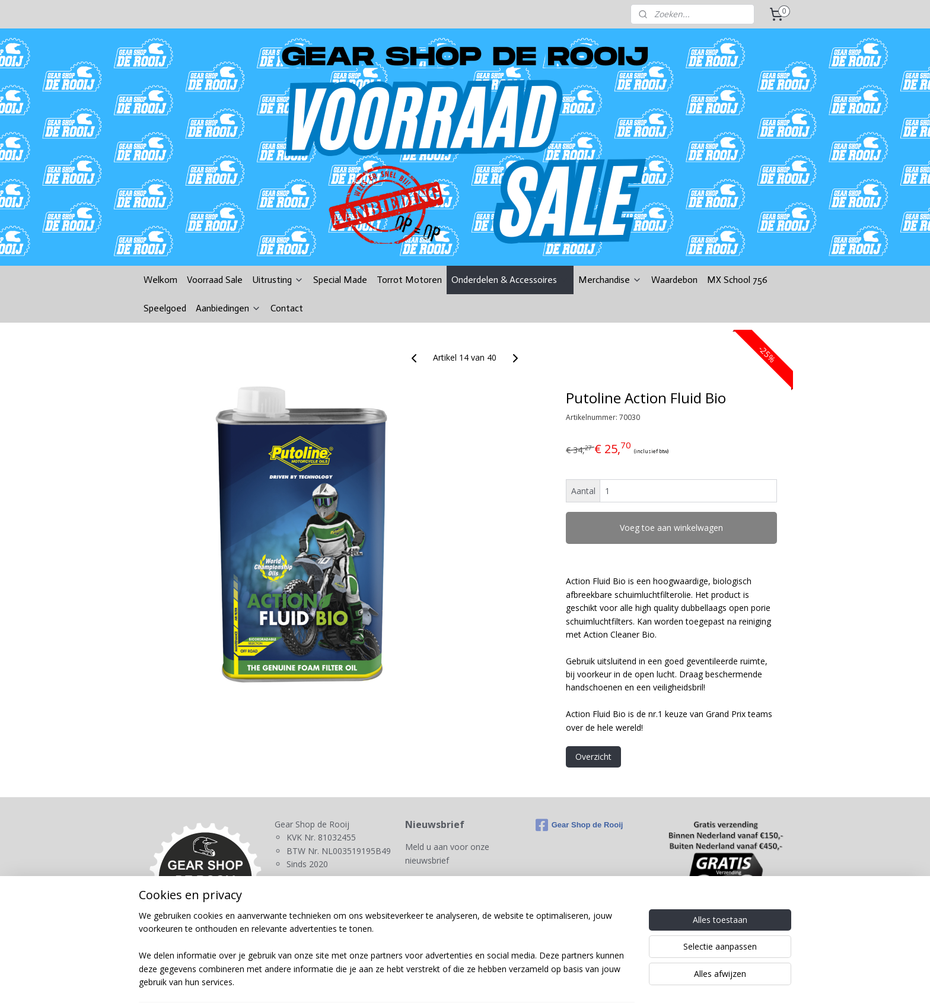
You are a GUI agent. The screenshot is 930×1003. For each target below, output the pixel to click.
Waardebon (674, 279)
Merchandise (610, 279)
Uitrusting (278, 279)
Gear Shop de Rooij (579, 825)
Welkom (160, 279)
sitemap (425, 981)
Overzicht (593, 756)
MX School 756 (737, 279)
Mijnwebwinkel (599, 981)
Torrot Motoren (409, 279)
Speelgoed (165, 308)
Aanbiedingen (228, 308)
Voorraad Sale (215, 279)
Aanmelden (436, 888)
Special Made (340, 279)
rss (450, 981)
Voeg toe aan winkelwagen (671, 527)
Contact (286, 308)
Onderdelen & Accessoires (510, 279)
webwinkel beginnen (496, 981)
